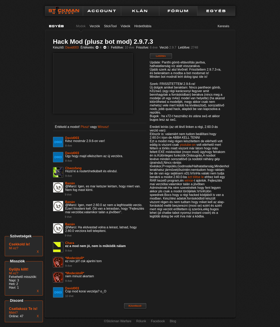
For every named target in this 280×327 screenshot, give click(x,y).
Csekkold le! (19, 244)
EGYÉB (216, 11)
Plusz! (85, 126)
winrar (189, 180)
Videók (125, 26)
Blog (173, 321)
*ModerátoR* (74, 258)
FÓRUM (178, 11)
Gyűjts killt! (18, 269)
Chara (69, 243)
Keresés (223, 26)
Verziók (95, 26)
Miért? (13, 312)
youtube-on (188, 144)
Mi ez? (13, 273)
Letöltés (161, 55)
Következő (135, 305)
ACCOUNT (101, 11)
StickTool (110, 26)
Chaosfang (73, 168)
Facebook (158, 321)
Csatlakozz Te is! (23, 309)
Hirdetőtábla (142, 26)
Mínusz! (103, 126)
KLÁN (140, 11)
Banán (70, 183)
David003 (72, 47)
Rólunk (141, 321)
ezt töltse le (196, 177)
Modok (81, 26)
